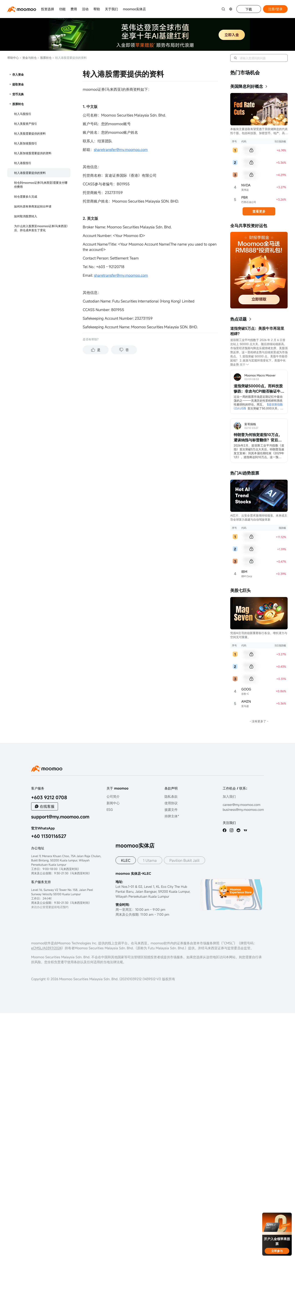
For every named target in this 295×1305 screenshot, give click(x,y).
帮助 (96, 9)
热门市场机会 (245, 72)
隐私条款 (171, 796)
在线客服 (47, 806)
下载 (248, 9)
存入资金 (18, 74)
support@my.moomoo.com (60, 817)
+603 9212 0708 (49, 797)
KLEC (125, 860)
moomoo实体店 (134, 9)
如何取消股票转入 (25, 216)
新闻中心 (113, 803)
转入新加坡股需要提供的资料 (32, 153)
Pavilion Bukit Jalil (184, 860)
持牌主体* (172, 816)
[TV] (245, 830)
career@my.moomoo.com (241, 804)
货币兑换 (18, 94)
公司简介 (113, 796)
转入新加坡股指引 (25, 143)
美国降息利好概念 (246, 86)
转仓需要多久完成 (25, 196)
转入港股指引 (22, 163)
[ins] (231, 830)
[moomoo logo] (21, 9)
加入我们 (229, 796)
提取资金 (18, 84)
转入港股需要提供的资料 (30, 173)
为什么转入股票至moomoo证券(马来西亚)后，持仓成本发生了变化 (40, 228)
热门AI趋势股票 (244, 473)
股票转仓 (44, 58)
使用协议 (171, 803)
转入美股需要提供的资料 (30, 133)
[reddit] (238, 830)
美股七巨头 (240, 590)
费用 (73, 9)
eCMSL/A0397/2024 (46, 948)
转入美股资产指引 (25, 124)
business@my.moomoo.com (243, 809)
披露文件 (171, 809)
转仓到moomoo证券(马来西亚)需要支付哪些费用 (40, 185)
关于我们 (111, 9)
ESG (110, 809)
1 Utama (150, 860)
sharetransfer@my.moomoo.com (121, 149)
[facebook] (224, 830)
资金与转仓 (28, 58)
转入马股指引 (22, 114)
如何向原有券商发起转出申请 (32, 206)
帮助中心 (13, 58)
